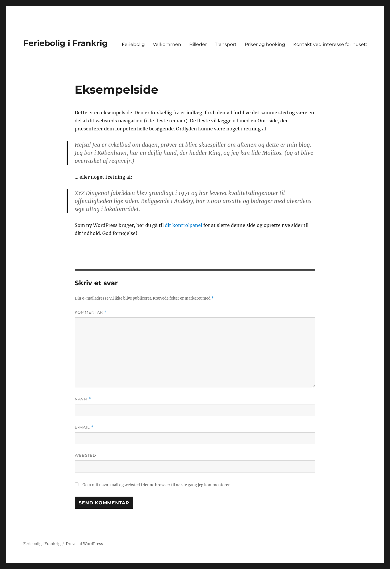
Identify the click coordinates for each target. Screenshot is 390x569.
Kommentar (91, 312)
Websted (85, 455)
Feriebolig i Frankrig (65, 43)
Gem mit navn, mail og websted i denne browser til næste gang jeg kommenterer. (156, 485)
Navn (83, 399)
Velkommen (167, 44)
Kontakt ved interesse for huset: (330, 44)
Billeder (198, 44)
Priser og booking (265, 44)
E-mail (84, 427)
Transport (226, 44)
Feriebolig (133, 44)
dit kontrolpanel (183, 225)
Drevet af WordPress (84, 543)
